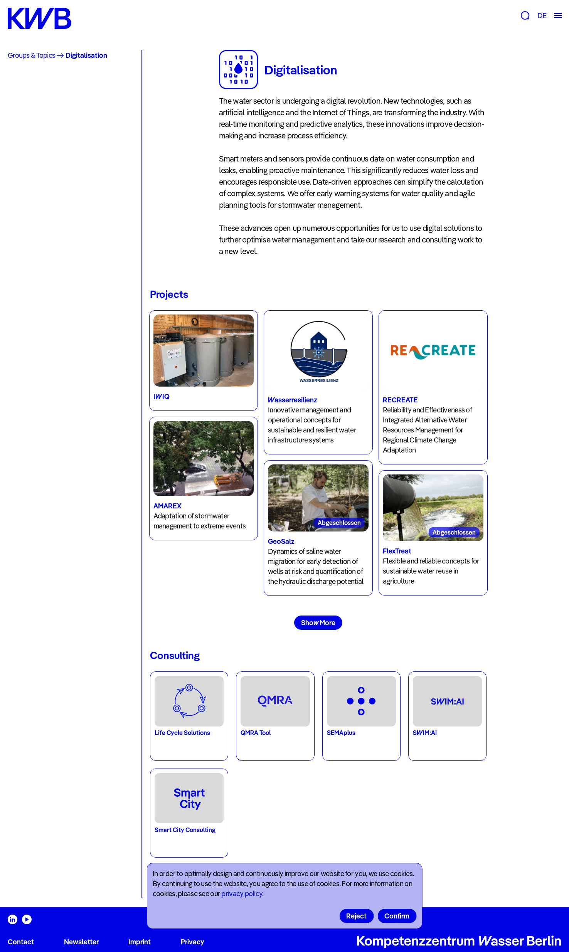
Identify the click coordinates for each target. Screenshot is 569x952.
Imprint (139, 941)
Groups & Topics (31, 55)
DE (541, 15)
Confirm (396, 916)
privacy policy (241, 893)
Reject (356, 916)
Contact (21, 941)
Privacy (192, 941)
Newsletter (81, 941)
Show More (318, 622)
